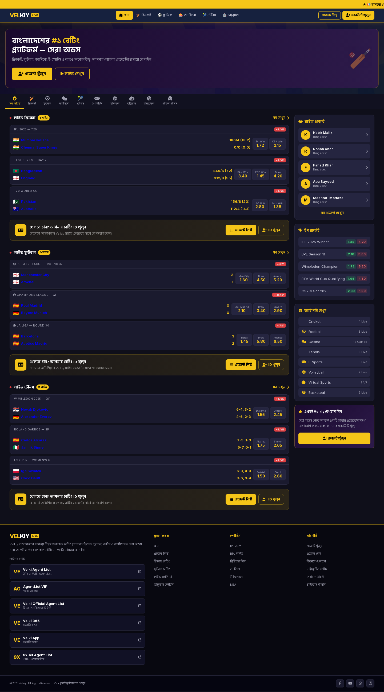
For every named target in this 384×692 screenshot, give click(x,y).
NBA (233, 585)
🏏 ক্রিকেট (143, 15)
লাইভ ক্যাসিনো (163, 577)
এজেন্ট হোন (314, 554)
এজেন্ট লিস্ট (329, 15)
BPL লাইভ (236, 554)
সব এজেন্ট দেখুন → (334, 213)
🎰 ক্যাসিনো (187, 15)
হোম (124, 15)
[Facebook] (340, 684)
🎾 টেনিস (209, 15)
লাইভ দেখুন (72, 74)
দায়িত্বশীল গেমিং (317, 570)
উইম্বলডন (236, 577)
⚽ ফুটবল (164, 15)
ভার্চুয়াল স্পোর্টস (164, 585)
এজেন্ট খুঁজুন (32, 74)
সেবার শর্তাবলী (316, 577)
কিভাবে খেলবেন (316, 562)
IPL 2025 (236, 546)
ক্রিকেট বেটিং (162, 562)
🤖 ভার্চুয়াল (230, 15)
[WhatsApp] (360, 684)
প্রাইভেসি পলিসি (316, 585)
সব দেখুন (281, 118)
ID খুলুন (271, 231)
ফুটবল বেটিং (162, 570)
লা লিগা (235, 570)
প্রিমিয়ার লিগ (238, 562)
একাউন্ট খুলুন (358, 15)
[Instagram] (370, 684)
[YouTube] (350, 684)
